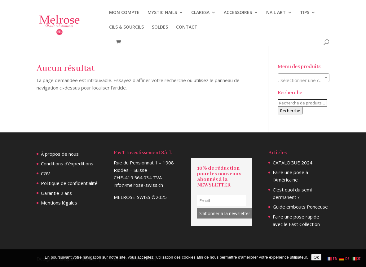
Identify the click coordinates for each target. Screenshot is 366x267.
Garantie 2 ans (56, 193)
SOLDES (160, 27)
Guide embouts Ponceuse (300, 207)
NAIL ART (276, 12)
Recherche (290, 110)
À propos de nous (60, 154)
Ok (316, 257)
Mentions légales (59, 203)
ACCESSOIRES (238, 12)
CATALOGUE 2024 (292, 162)
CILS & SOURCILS (126, 27)
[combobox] (303, 77)
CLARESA (200, 12)
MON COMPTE (124, 12)
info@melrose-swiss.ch (138, 185)
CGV (45, 173)
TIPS (304, 12)
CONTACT (186, 27)
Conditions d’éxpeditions (67, 163)
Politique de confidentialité (69, 183)
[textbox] (303, 80)
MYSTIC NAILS (162, 12)
